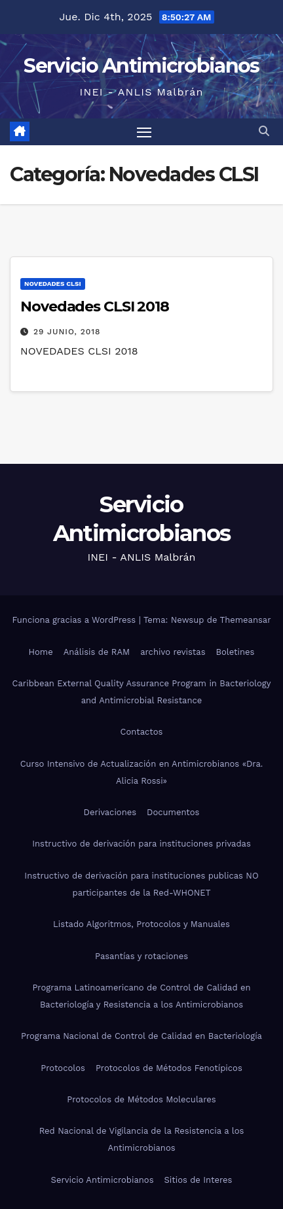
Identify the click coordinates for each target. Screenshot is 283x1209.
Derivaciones (110, 812)
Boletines (235, 652)
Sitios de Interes (198, 1180)
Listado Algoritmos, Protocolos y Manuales (141, 924)
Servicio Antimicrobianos (141, 66)
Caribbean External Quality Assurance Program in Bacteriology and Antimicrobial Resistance (141, 691)
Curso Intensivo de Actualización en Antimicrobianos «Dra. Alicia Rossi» (141, 772)
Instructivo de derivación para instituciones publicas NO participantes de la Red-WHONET (141, 884)
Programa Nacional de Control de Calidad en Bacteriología (141, 1036)
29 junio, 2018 (67, 331)
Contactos (142, 732)
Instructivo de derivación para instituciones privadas (141, 844)
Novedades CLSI (52, 283)
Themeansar (245, 620)
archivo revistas (172, 652)
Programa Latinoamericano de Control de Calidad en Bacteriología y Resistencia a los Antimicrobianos (141, 996)
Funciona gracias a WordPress (75, 620)
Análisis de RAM (97, 652)
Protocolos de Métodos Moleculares (141, 1099)
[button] (264, 131)
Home (41, 652)
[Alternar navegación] (144, 132)
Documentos (173, 812)
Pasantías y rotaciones (141, 956)
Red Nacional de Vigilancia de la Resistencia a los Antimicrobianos (141, 1139)
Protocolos (63, 1068)
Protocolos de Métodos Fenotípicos (169, 1068)
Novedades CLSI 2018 (94, 306)
